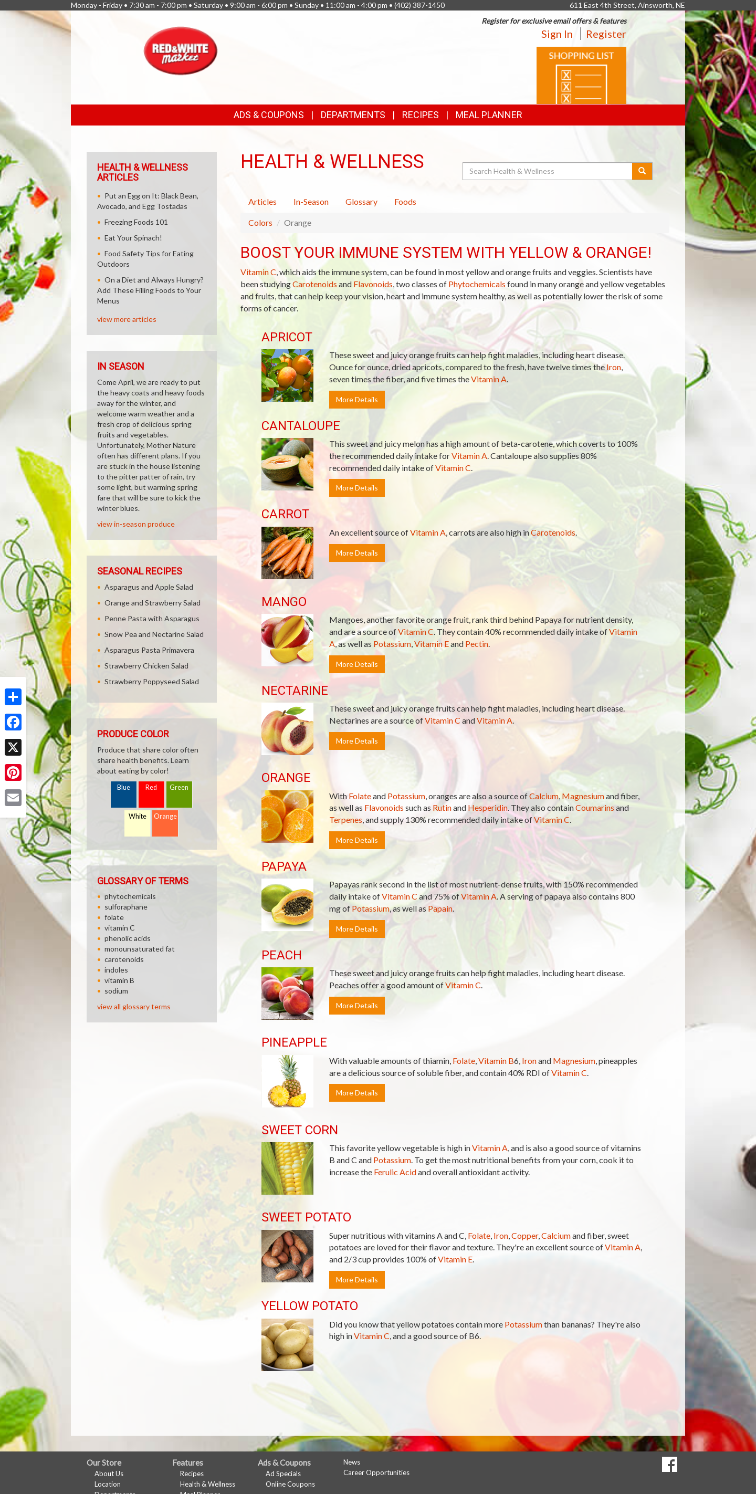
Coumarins (594, 807)
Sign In (557, 33)
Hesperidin (488, 807)
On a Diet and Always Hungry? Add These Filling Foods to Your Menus (150, 290)
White (137, 816)
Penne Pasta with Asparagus (152, 618)
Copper (524, 1235)
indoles (116, 969)
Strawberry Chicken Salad (146, 665)
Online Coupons (290, 1484)
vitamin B (119, 980)
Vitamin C (258, 272)
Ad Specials (283, 1473)
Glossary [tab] (361, 201)
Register (606, 33)
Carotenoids (314, 284)
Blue (123, 787)
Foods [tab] (405, 201)
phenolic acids (127, 938)
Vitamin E (431, 644)
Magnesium (583, 796)
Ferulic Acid (395, 1172)
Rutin (442, 807)
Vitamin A (489, 379)
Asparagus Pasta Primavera (149, 649)
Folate (360, 796)
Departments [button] (353, 114)
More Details (357, 399)
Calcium (544, 796)
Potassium (392, 644)
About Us (108, 1473)
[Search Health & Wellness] (548, 171)
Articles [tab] (262, 201)
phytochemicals (130, 896)
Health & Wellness (207, 1484)
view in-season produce (136, 523)
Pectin (476, 644)
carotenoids (124, 959)
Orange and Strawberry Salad (152, 602)
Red (151, 787)
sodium (116, 990)
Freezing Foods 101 (136, 221)
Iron (613, 367)
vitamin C (119, 927)
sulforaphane (126, 906)
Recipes (420, 114)
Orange (165, 816)
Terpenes (345, 819)
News (351, 1462)
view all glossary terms (134, 1006)
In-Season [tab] (311, 201)
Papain (440, 908)
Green (179, 787)
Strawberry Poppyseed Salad (151, 681)
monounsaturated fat (139, 948)
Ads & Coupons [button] (269, 114)
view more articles (126, 319)
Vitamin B (496, 1060)
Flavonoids (373, 284)
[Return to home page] (181, 50)
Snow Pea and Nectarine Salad (154, 634)
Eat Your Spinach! (133, 237)
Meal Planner (489, 114)
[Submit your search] (642, 171)
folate (114, 917)
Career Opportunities (376, 1472)
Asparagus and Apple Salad (148, 586)
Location (107, 1484)
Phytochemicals (477, 284)
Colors (260, 222)
